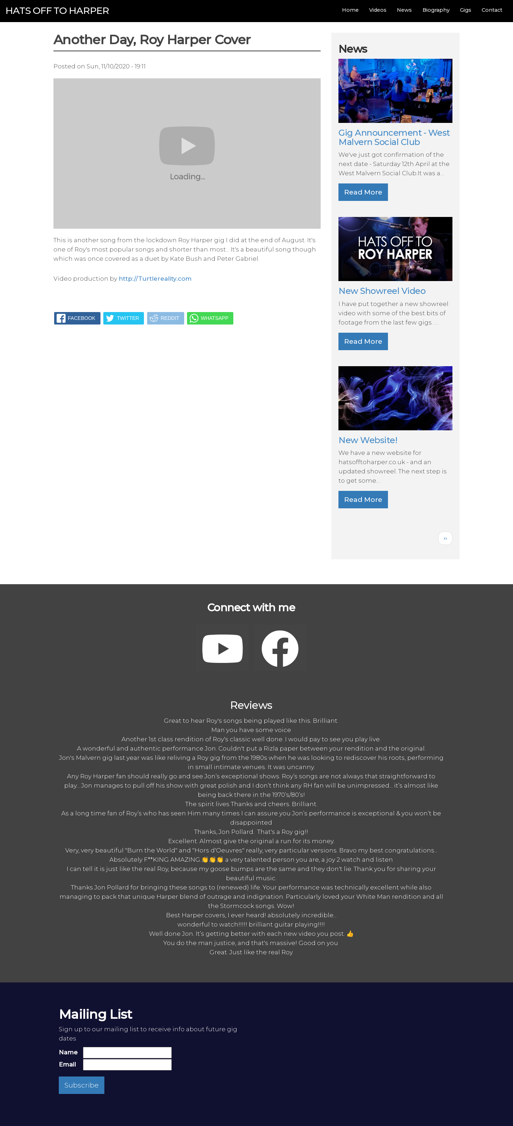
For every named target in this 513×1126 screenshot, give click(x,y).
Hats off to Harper (57, 10)
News (404, 10)
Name (68, 1052)
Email (67, 1064)
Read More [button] (363, 192)
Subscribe (81, 1085)
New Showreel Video (381, 291)
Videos (378, 10)
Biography (436, 10)
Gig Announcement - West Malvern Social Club (394, 137)
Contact (492, 10)
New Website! (367, 440)
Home (350, 10)
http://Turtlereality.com (155, 278)
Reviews (251, 705)
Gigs (465, 10)
